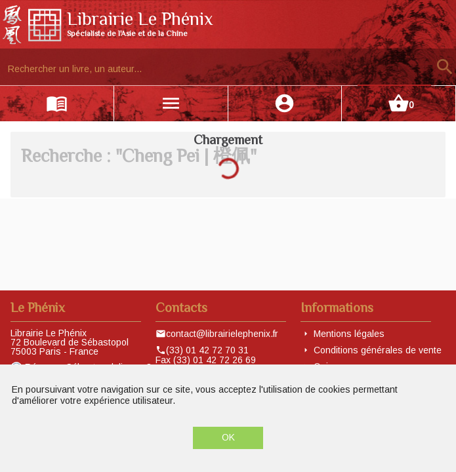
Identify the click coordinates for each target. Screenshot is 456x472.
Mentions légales (349, 333)
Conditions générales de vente (378, 350)
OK (228, 437)
